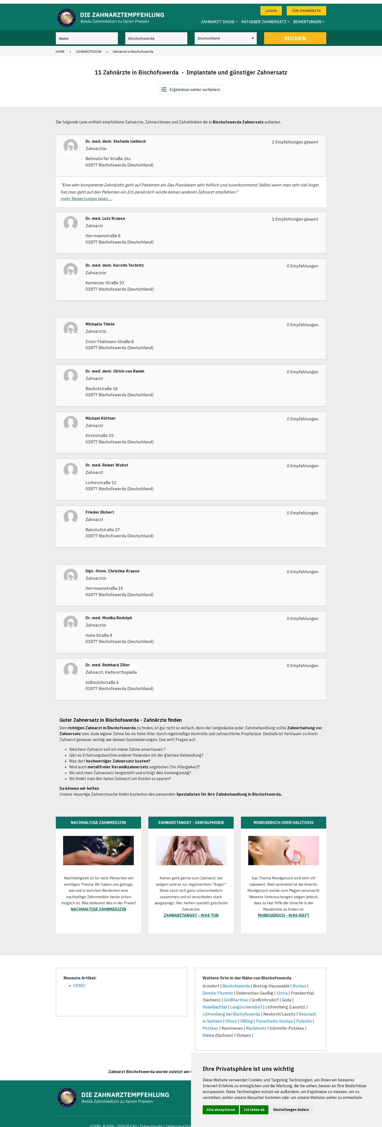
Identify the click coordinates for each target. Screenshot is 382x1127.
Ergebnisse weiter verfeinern (195, 85)
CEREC (79, 981)
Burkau (299, 982)
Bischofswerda (236, 982)
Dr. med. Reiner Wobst (107, 461)
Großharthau (236, 996)
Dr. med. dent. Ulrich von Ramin (115, 367)
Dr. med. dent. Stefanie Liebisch (116, 137)
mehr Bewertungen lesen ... (86, 195)
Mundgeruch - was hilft (283, 911)
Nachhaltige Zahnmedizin (98, 905)
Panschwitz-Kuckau (274, 1017)
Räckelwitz (256, 1024)
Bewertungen (307, 18)
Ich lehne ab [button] (254, 1109)
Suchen (295, 34)
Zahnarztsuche (88, 48)
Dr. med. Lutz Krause (105, 215)
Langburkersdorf (246, 1003)
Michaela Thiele (100, 320)
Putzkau (210, 1024)
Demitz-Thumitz (217, 989)
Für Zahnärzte (306, 7)
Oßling (246, 1017)
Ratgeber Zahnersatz (263, 18)
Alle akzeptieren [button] (221, 1109)
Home (60, 48)
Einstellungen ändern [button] (291, 1109)
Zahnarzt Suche (218, 18)
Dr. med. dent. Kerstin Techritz (115, 262)
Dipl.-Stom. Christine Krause (113, 567)
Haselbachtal (214, 1003)
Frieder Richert (100, 508)
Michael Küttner (101, 414)
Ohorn (231, 1017)
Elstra (282, 989)
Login (271, 7)
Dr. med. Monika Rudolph (109, 614)
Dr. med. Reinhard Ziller (108, 661)
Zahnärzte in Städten (181, 1122)
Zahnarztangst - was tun (191, 911)
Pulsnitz (304, 1017)
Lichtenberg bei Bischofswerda (231, 1010)
